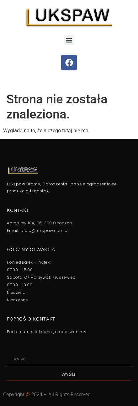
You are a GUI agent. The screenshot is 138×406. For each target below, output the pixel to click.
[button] (69, 40)
